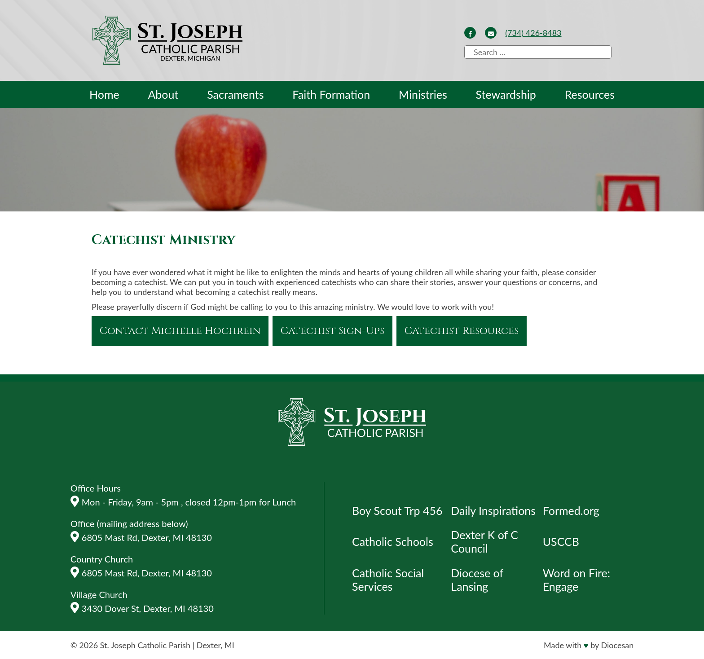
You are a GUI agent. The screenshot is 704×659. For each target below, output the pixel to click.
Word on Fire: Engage (576, 579)
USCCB (561, 541)
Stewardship (506, 94)
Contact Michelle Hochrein (180, 331)
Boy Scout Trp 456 (397, 510)
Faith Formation (331, 94)
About (163, 94)
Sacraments (235, 94)
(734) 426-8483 (533, 33)
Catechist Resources (462, 331)
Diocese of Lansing (477, 579)
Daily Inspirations (493, 510)
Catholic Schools (392, 541)
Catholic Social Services (388, 579)
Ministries (423, 94)
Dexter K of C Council (484, 541)
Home (104, 94)
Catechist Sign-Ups (332, 331)
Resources (590, 94)
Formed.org (571, 510)
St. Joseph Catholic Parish (145, 645)
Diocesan (617, 645)
